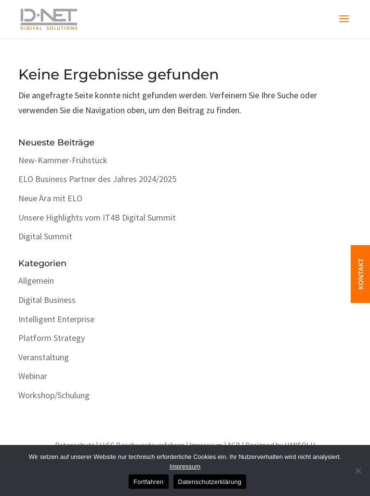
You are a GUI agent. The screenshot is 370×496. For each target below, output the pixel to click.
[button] (344, 25)
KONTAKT (360, 269)
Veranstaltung (43, 357)
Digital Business (47, 299)
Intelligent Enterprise (56, 319)
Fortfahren (148, 481)
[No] (358, 470)
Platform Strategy (51, 337)
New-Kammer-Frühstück (62, 160)
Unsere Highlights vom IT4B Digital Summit (97, 217)
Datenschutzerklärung (209, 481)
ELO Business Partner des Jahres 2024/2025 (97, 178)
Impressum (185, 466)
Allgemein (36, 280)
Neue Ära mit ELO (50, 198)
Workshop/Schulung (54, 395)
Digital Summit (45, 236)
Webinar (32, 375)
